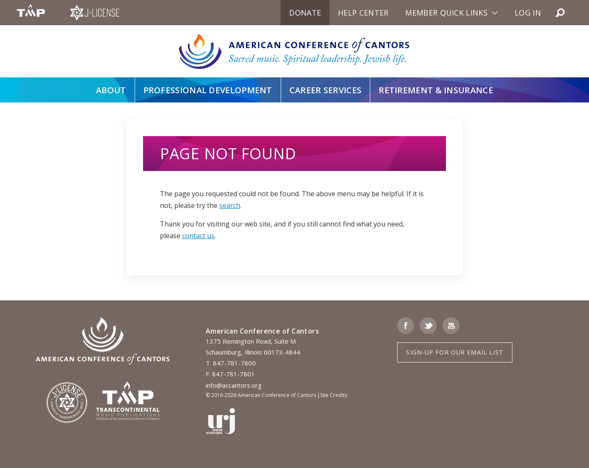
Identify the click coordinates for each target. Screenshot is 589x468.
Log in (528, 13)
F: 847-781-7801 (230, 374)
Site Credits (333, 395)
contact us (198, 235)
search (229, 205)
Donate (305, 13)
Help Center (363, 13)
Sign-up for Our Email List (454, 352)
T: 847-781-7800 (231, 363)
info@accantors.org (234, 385)
